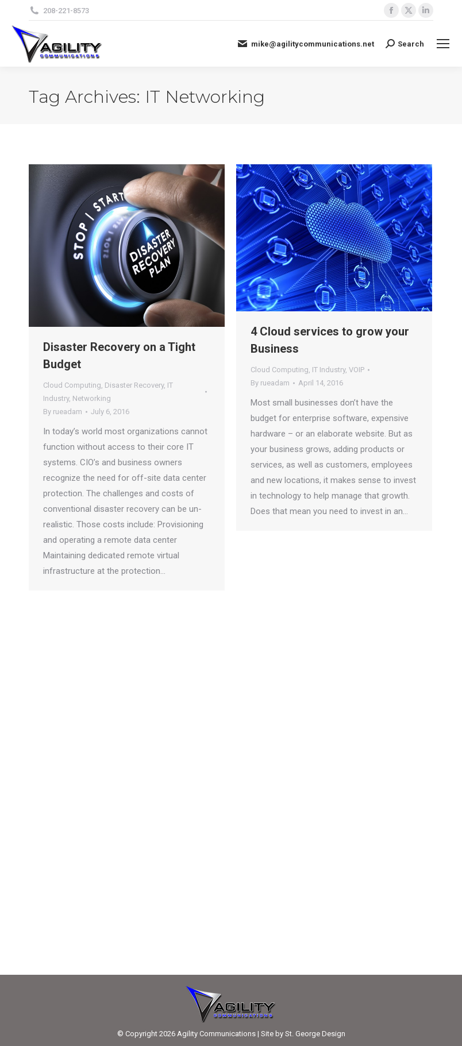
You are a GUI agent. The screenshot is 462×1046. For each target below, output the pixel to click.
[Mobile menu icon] (443, 43)
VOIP (356, 369)
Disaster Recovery (134, 385)
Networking (91, 398)
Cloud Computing (72, 385)
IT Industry (328, 369)
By (62, 411)
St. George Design (315, 1033)
